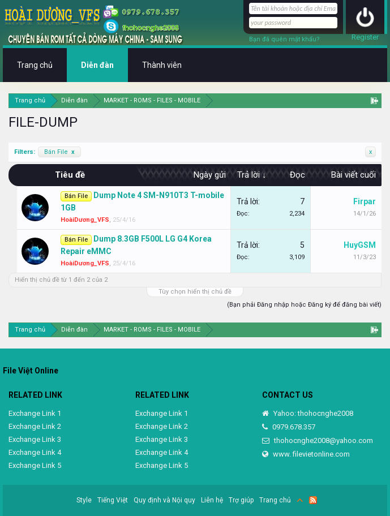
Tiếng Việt (112, 500)
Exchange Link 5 (34, 465)
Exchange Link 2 (34, 426)
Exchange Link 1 (34, 413)
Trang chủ (35, 65)
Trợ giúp (241, 500)
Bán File (59, 152)
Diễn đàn (97, 65)
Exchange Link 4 (34, 452)
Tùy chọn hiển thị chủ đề (195, 291)
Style (84, 500)
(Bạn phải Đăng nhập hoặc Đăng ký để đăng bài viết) (304, 304)
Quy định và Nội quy (164, 500)
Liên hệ (212, 500)
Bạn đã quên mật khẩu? (284, 39)
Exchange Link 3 (34, 439)
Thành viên (162, 65)
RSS (313, 500)
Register (365, 37)
